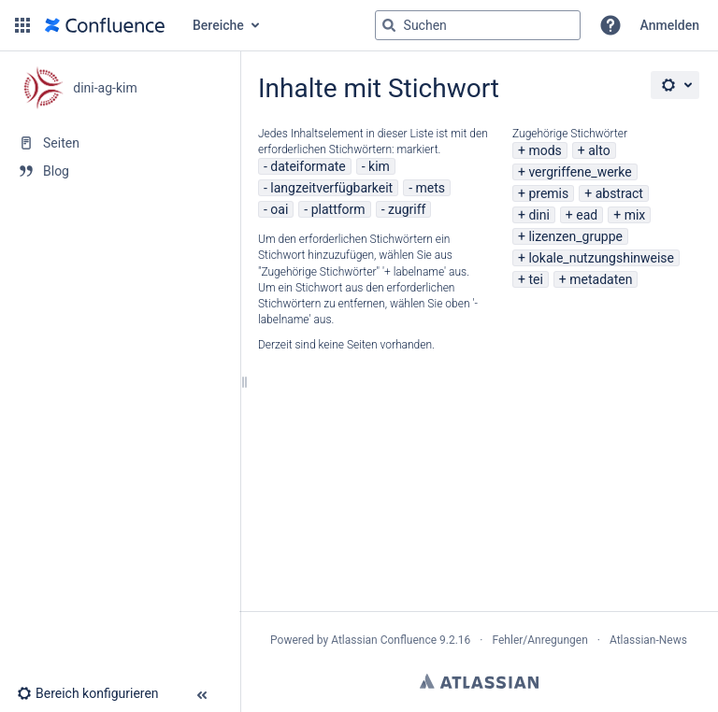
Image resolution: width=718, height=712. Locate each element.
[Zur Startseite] (105, 25)
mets (431, 187)
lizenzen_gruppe (575, 236)
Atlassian (479, 681)
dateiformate (307, 166)
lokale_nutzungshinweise (601, 257)
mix (635, 214)
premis (548, 193)
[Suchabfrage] (478, 25)
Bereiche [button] (218, 25)
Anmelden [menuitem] (669, 25)
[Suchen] (388, 25)
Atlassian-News (648, 640)
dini (538, 214)
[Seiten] (119, 143)
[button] (22, 25)
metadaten (600, 279)
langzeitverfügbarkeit (331, 187)
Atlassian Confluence (384, 640)
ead (586, 214)
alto (599, 150)
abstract (619, 193)
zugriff (406, 209)
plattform (338, 209)
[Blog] (119, 171)
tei (535, 279)
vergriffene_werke (579, 171)
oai (279, 209)
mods (544, 150)
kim (379, 166)
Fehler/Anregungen (540, 640)
